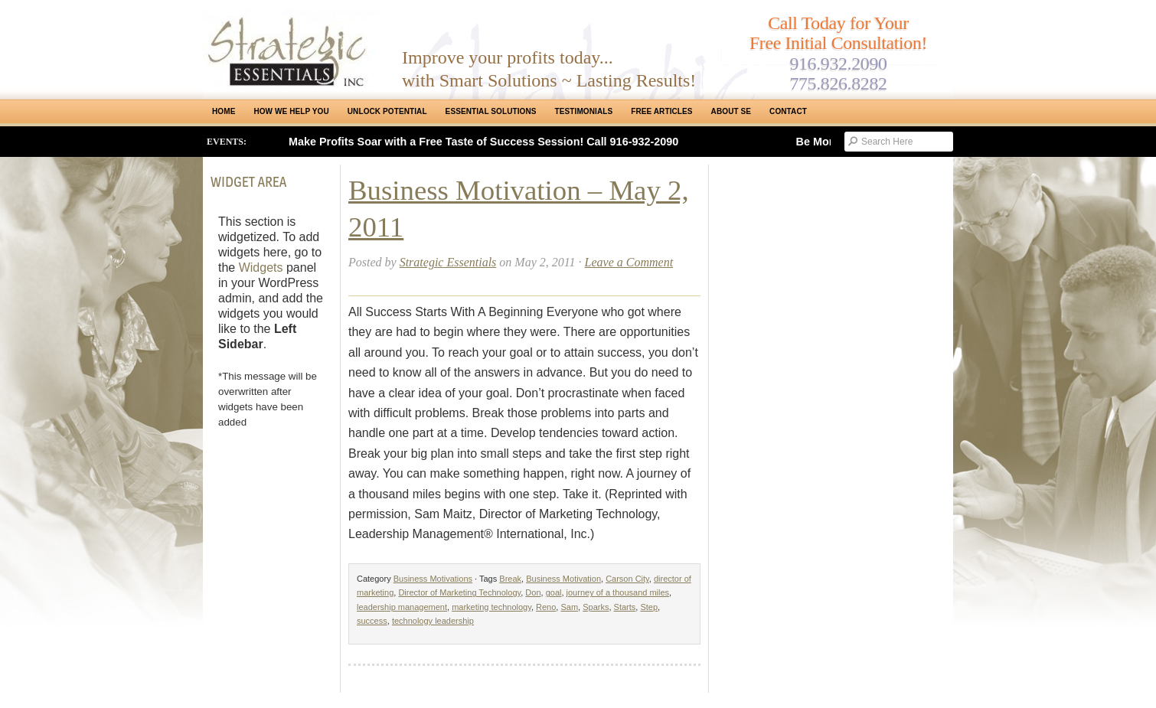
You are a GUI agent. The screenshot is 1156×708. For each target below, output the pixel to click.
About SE (731, 111)
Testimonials (584, 111)
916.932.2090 (838, 63)
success (372, 620)
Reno (546, 607)
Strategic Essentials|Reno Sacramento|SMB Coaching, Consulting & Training (291, 48)
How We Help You (290, 111)
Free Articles (661, 111)
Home (223, 111)
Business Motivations (432, 578)
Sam (569, 607)
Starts (625, 607)
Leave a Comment (629, 262)
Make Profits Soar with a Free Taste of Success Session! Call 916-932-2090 (483, 141)
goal (554, 592)
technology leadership (433, 620)
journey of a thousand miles (618, 592)
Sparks (596, 607)
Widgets (261, 267)
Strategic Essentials (448, 262)
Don (532, 592)
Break (510, 578)
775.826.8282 (838, 83)
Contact (788, 111)
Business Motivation (563, 578)
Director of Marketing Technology (459, 592)
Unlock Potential (387, 111)
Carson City (627, 578)
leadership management (402, 607)
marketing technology (491, 607)
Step (649, 607)
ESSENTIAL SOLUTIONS (491, 111)
